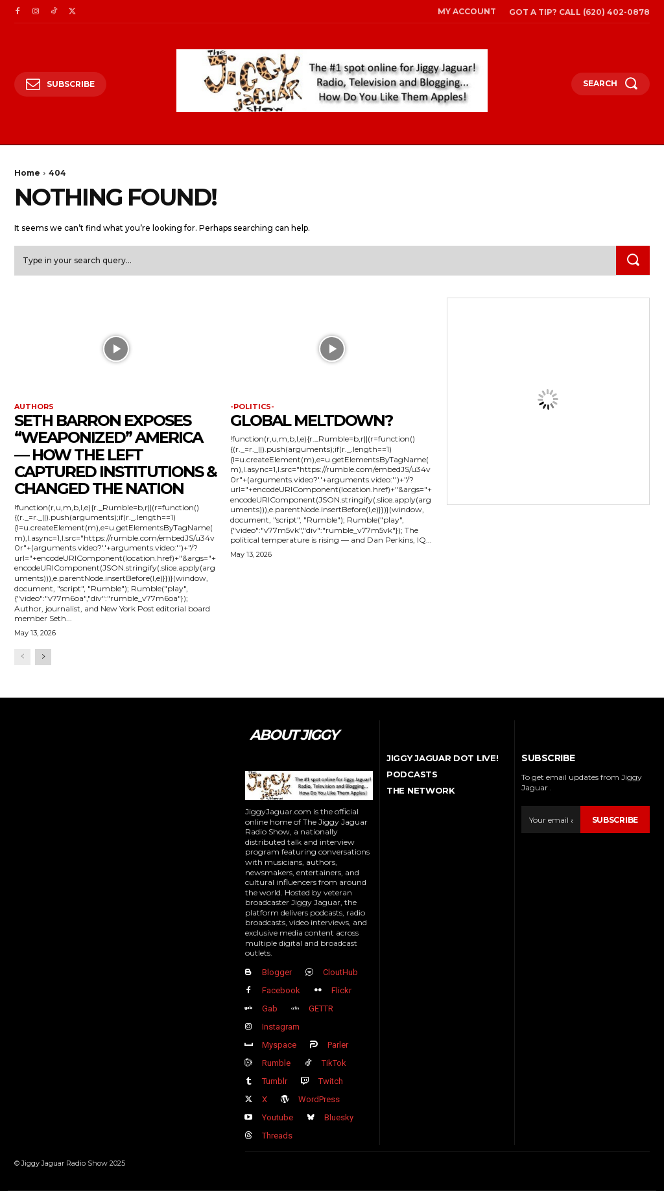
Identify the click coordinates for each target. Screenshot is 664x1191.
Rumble (276, 1063)
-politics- (252, 407)
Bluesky (338, 1117)
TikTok (334, 1063)
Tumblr (274, 1081)
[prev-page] (22, 658)
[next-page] (43, 658)
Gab (270, 1008)
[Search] (633, 261)
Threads (277, 1135)
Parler (337, 1045)
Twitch (330, 1081)
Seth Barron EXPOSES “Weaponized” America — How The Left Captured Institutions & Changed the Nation (115, 455)
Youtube (277, 1117)
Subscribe (615, 819)
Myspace (279, 1045)
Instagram (281, 1027)
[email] (550, 819)
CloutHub (340, 972)
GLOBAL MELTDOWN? (311, 420)
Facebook (281, 990)
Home (27, 173)
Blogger (277, 972)
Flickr (341, 990)
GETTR (321, 1008)
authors (34, 407)
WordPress (319, 1099)
